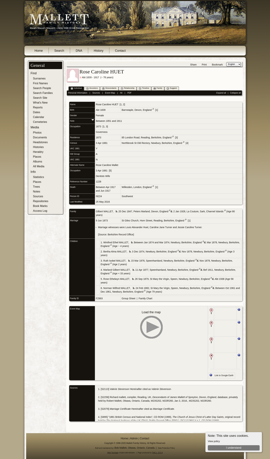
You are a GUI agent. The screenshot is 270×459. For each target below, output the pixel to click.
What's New (40, 102)
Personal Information (77, 93)
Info (33, 172)
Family (158, 88)
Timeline (144, 88)
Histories (38, 147)
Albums (37, 161)
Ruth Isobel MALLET (114, 260)
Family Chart (145, 298)
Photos (37, 132)
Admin (134, 438)
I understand (233, 447)
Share (193, 64)
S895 (104, 417)
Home (39, 50)
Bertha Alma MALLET (115, 251)
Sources (38, 196)
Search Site (40, 97)
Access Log (40, 210)
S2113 (104, 389)
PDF (129, 93)
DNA (79, 50)
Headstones (40, 142)
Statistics (38, 177)
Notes (36, 191)
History (98, 50)
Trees (36, 186)
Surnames (39, 78)
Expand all (221, 93)
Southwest (127, 196)
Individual (76, 88)
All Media (38, 166)
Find (34, 73)
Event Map (110, 93)
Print (204, 64)
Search (59, 50)
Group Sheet (128, 298)
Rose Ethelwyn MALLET (116, 279)
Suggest (172, 88)
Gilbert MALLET (104, 211)
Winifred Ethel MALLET (115, 242)
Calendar (38, 117)
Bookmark (217, 64)
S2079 (104, 408)
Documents (40, 137)
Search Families (43, 92)
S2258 (104, 397)
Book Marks (40, 206)
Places (37, 156)
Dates (36, 112)
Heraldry (38, 151)
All (121, 93)
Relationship (127, 88)
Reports (38, 107)
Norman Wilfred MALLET (116, 288)
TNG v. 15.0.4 (157, 453)
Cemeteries (40, 121)
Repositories (40, 201)
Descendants (109, 88)
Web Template (112, 453)
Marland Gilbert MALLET (116, 269)
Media (35, 127)
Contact (120, 50)
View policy (214, 441)
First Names (40, 83)
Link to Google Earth (224, 375)
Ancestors (92, 88)
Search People (42, 88)
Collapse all (235, 93)
